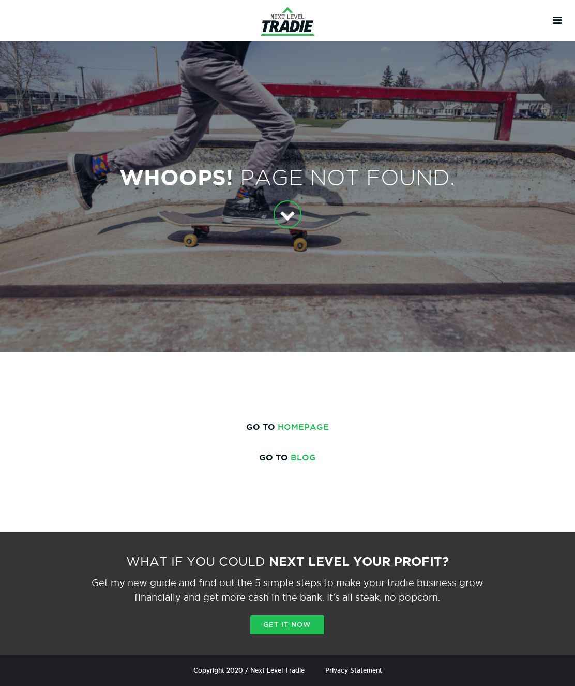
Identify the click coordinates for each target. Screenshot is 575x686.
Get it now (287, 624)
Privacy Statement (353, 670)
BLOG (303, 457)
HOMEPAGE (303, 426)
